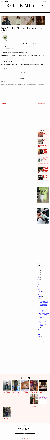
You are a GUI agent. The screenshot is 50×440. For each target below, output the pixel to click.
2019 (38, 270)
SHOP (29, 10)
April (39, 331)
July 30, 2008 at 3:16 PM (3, 82)
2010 (38, 286)
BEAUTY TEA (41, 10)
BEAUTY (24, 10)
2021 (38, 267)
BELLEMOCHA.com (26, 438)
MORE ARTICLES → (41, 103)
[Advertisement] (23, 118)
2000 (38, 338)
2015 (38, 277)
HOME (5, 10)
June (39, 327)
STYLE (19, 10)
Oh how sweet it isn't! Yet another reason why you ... (44, 302)
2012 (38, 282)
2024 (38, 262)
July (39, 299)
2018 (38, 272)
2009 (38, 288)
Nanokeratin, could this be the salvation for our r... (44, 322)
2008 (38, 289)
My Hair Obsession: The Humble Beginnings (43, 305)
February (39, 334)
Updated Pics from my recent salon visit (44, 325)
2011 (38, 284)
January (39, 336)
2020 (38, 268)
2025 (38, 260)
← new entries (4, 103)
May (39, 329)
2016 (38, 275)
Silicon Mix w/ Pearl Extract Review (44, 317)
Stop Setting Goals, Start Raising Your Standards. (45, 177)
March (39, 332)
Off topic (2, 32)
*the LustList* (21, 13)
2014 (38, 279)
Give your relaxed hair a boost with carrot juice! (43, 319)
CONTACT (30, 13)
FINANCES (35, 10)
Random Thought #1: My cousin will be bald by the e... (44, 308)
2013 (38, 281)
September (40, 296)
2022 (38, 265)
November (40, 293)
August (39, 298)
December (40, 291)
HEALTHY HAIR (12, 10)
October (39, 294)
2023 (38, 263)
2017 (38, 274)
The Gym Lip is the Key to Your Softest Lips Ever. (45, 134)
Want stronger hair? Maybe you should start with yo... (44, 314)
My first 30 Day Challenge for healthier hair (43, 311)
